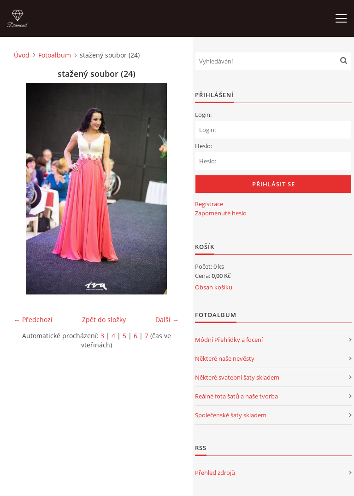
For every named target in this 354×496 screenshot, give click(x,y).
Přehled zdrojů (215, 472)
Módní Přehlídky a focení (229, 339)
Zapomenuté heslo (221, 213)
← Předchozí (33, 319)
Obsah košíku (213, 287)
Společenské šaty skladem (230, 415)
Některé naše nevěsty (224, 358)
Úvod (22, 55)
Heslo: (203, 146)
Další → (167, 319)
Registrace (209, 204)
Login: (203, 114)
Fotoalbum (54, 55)
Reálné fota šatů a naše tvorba (236, 396)
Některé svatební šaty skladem (237, 377)
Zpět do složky (104, 319)
